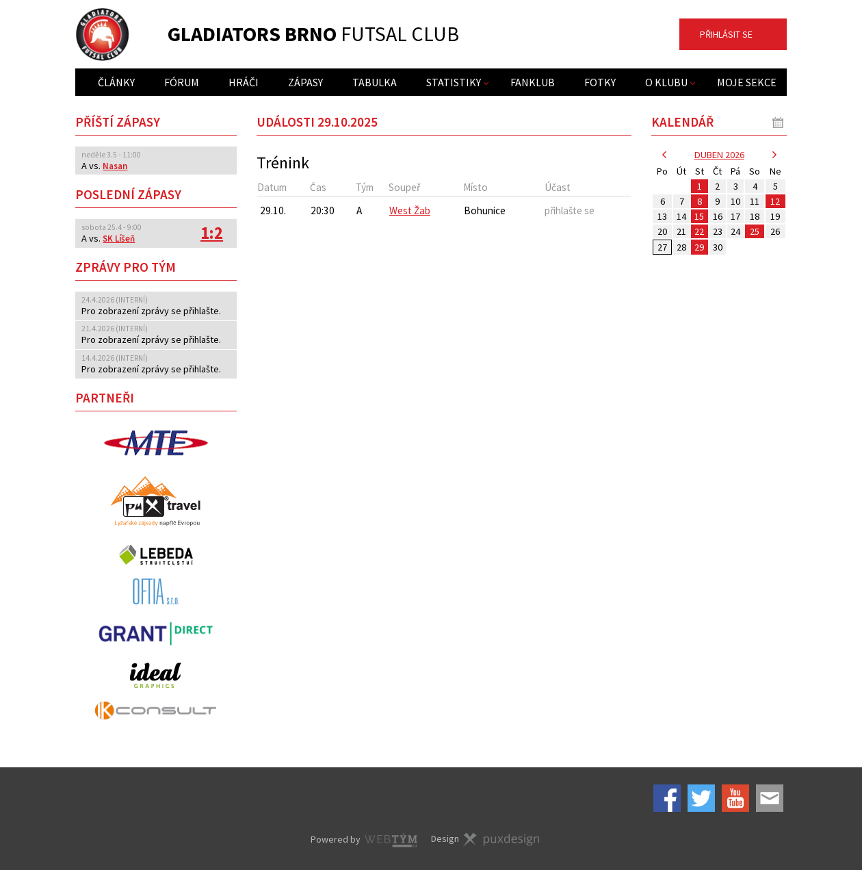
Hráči (243, 82)
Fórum (181, 82)
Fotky (600, 82)
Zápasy (305, 82)
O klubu (666, 82)
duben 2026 (719, 155)
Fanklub (532, 82)
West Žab (409, 210)
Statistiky (453, 82)
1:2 (211, 233)
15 (699, 216)
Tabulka (374, 82)
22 (699, 231)
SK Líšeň (119, 238)
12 (775, 201)
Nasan (115, 166)
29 (699, 247)
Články (116, 82)
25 (754, 231)
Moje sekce (746, 82)
